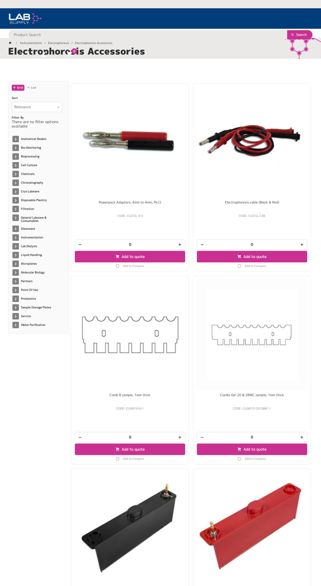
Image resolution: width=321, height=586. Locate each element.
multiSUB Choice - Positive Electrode (160, 275)
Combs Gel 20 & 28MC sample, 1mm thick (282, 142)
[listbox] (37, 107)
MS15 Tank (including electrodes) (221, 274)
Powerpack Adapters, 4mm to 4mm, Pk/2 (99, 142)
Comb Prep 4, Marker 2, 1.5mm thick (282, 408)
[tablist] (160, 71)
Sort (15, 98)
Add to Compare (103, 204)
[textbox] (152, 18)
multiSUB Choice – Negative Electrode (99, 275)
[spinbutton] (99, 183)
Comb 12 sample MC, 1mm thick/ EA (99, 408)
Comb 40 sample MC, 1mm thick (282, 274)
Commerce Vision (96, 568)
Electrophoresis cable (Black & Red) (160, 142)
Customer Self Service (63, 568)
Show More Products (193, 486)
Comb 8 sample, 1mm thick (221, 140)
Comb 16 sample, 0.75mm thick (160, 408)
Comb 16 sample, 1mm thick (221, 407)
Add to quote (102, 194)
